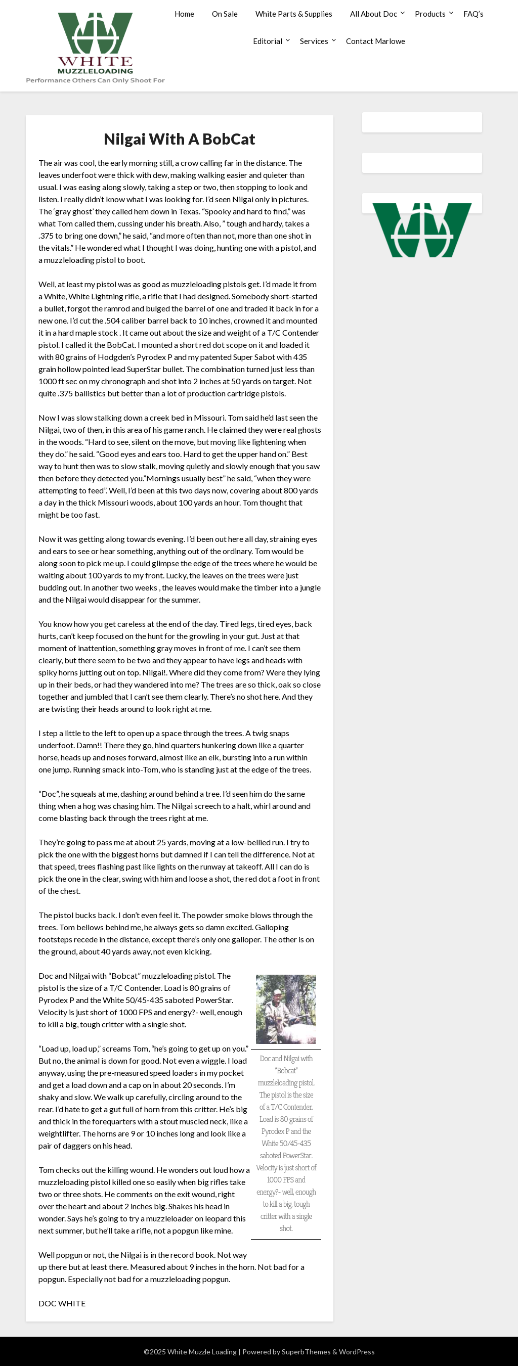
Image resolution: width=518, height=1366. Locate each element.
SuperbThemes (306, 1351)
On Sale (225, 13)
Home (184, 13)
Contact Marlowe (375, 40)
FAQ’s (473, 13)
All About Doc (373, 13)
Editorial (267, 40)
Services (314, 40)
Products (430, 13)
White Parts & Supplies (293, 13)
